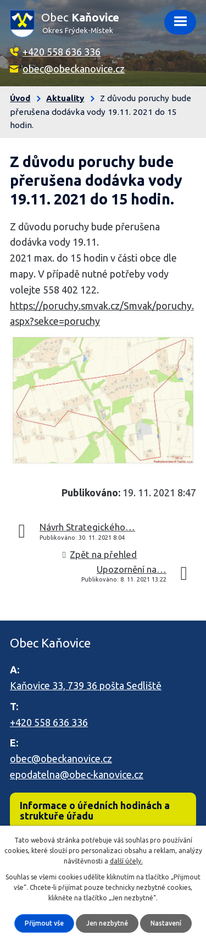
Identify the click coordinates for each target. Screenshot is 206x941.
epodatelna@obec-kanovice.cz (76, 774)
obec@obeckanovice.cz (74, 68)
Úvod (20, 98)
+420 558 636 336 (62, 51)
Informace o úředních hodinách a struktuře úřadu (95, 810)
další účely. (126, 861)
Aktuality (65, 98)
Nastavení (166, 923)
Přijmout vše (44, 923)
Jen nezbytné (107, 923)
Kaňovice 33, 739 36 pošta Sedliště (86, 685)
